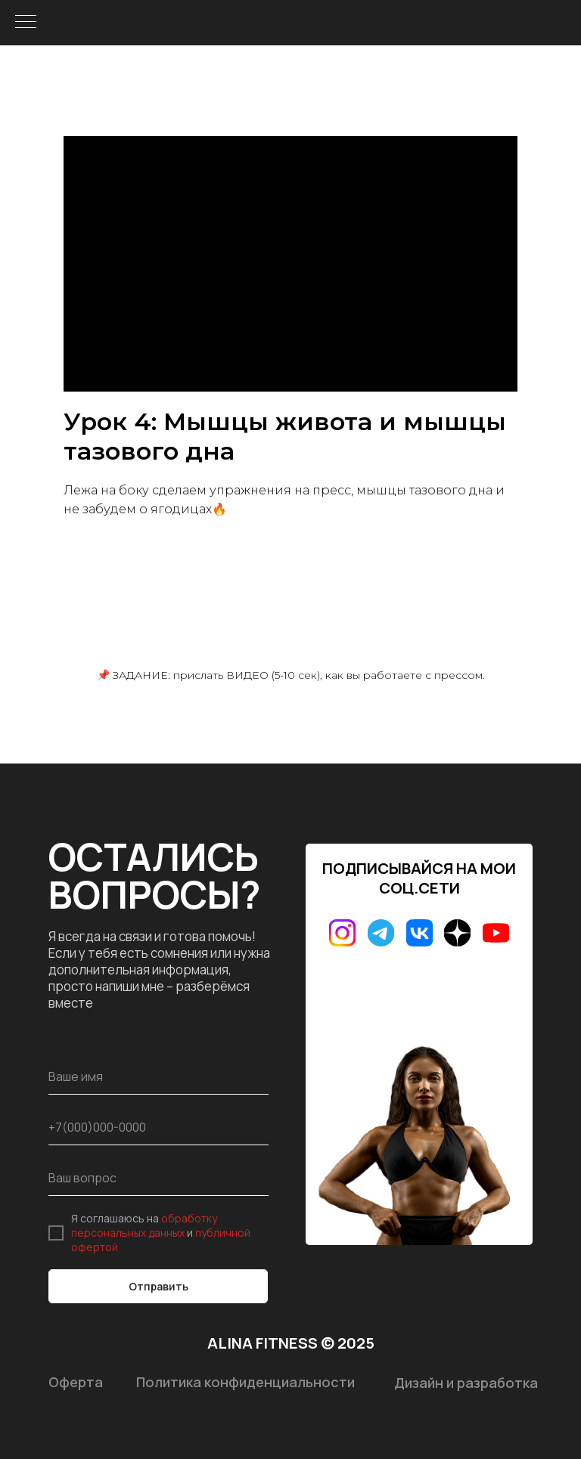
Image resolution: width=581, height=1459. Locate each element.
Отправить (158, 1286)
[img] (342, 932)
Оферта (75, 1382)
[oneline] (158, 1178)
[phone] (158, 1127)
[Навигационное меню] (25, 22)
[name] (158, 1077)
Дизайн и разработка (466, 1383)
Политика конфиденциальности (245, 1382)
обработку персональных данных (144, 1225)
